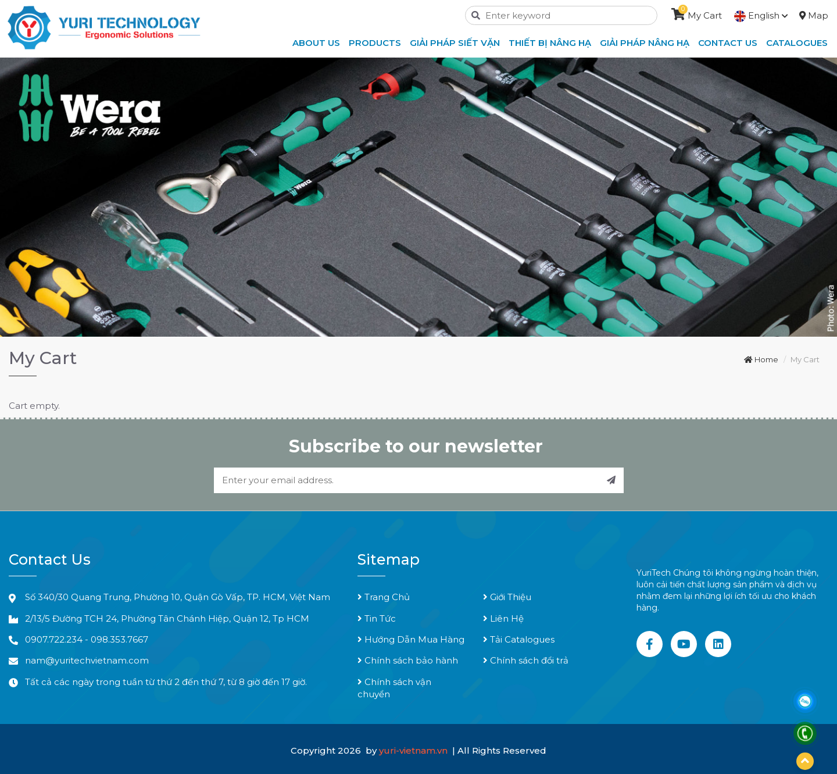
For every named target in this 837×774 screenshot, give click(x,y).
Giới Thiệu (507, 596)
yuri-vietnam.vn (414, 750)
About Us (316, 42)
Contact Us (727, 42)
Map (813, 15)
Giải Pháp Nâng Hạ (644, 42)
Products (375, 42)
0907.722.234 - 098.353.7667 (86, 639)
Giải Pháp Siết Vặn (455, 42)
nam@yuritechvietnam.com (87, 660)
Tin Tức (376, 618)
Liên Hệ (503, 618)
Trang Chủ (383, 596)
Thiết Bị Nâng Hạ (550, 42)
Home (761, 359)
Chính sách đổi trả (525, 660)
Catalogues (797, 42)
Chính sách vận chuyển (394, 688)
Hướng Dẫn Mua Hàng (410, 639)
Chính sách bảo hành (407, 660)
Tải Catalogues (519, 639)
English (761, 15)
